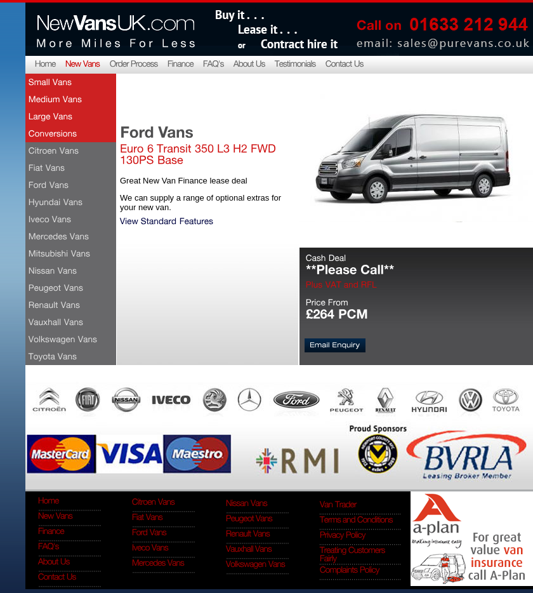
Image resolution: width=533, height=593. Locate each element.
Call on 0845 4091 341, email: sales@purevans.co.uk (441, 28)
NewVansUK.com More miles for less (114, 28)
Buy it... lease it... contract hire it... (276, 28)
